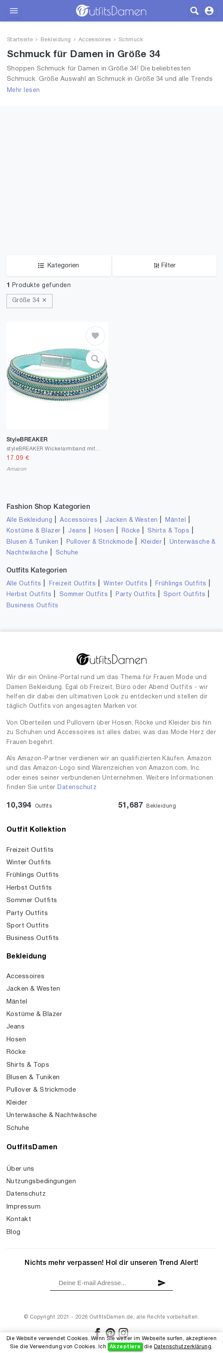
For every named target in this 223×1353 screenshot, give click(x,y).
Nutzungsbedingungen (41, 1182)
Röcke (131, 531)
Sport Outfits (184, 594)
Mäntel (175, 520)
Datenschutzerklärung (182, 1346)
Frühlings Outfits (181, 584)
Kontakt (18, 1219)
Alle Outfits (23, 584)
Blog (13, 1232)
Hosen (104, 531)
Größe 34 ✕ (29, 300)
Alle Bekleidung (29, 520)
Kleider (151, 542)
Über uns (20, 1169)
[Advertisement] (111, 191)
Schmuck (131, 40)
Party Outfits (136, 594)
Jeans (77, 531)
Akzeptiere (125, 1346)
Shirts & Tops (168, 531)
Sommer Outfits (84, 594)
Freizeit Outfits (72, 584)
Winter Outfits (126, 584)
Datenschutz (77, 787)
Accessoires (95, 40)
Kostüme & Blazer (33, 531)
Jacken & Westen (131, 520)
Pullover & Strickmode (99, 542)
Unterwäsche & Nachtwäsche (51, 1115)
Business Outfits (32, 606)
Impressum (23, 1207)
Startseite (20, 40)
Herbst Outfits (29, 594)
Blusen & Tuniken (32, 542)
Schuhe (67, 553)
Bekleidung (56, 40)
